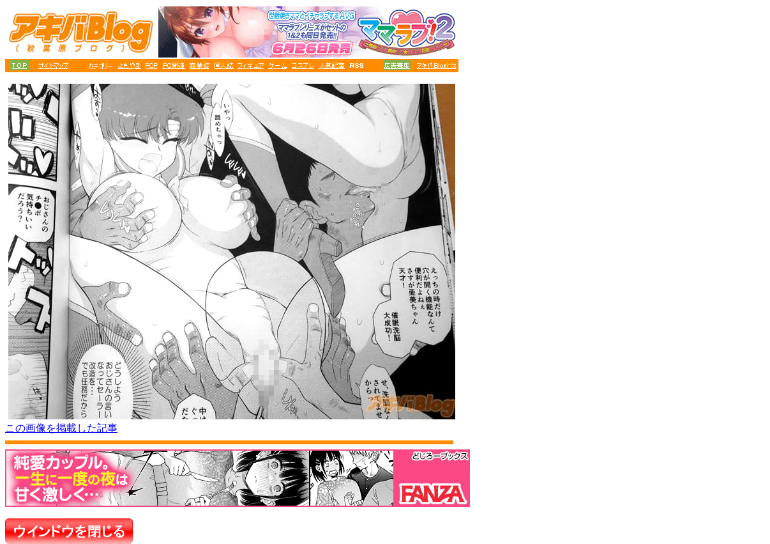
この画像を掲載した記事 (61, 428)
